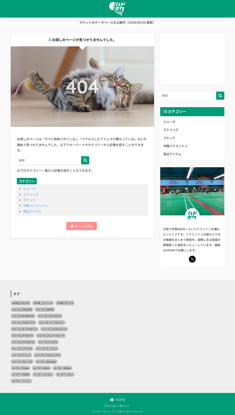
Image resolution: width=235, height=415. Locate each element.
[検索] (85, 160)
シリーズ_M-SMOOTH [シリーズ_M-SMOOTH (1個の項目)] (23, 315)
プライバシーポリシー (117, 406)
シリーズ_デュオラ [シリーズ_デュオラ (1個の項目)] (48, 342)
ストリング (31, 194)
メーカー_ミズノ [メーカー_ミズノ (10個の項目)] (65, 374)
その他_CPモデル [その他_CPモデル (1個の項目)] (20, 302)
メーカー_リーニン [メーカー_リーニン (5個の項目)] (21, 380)
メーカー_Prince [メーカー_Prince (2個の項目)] (20, 368)
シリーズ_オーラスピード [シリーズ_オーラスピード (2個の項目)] (24, 328)
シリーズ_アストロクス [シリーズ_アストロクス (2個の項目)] (49, 315)
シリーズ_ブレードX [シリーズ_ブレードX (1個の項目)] (22, 361)
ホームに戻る (81, 226)
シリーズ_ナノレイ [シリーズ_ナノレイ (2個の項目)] (21, 355)
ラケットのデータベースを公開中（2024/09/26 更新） (117, 22)
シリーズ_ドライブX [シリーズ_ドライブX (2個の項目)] (22, 348)
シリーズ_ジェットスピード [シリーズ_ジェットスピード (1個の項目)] (50, 335)
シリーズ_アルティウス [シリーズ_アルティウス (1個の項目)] (23, 322)
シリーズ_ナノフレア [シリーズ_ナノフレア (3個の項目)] (46, 348)
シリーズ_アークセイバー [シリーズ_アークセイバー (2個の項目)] (51, 322)
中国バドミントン (35, 205)
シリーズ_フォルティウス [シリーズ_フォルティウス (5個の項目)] (47, 355)
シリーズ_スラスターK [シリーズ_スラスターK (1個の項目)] (23, 342)
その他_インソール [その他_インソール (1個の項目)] (43, 302)
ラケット (29, 200)
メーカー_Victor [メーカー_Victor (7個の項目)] (41, 368)
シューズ (29, 188)
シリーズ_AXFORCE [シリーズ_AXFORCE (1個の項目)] (22, 309)
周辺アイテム (32, 211)
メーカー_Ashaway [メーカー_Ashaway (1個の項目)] (46, 361)
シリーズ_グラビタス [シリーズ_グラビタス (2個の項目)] (22, 335)
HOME (117, 399)
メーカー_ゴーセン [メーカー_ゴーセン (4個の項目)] (43, 374)
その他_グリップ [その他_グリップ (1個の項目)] (65, 302)
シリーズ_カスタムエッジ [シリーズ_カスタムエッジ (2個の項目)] (54, 328)
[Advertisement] (192, 58)
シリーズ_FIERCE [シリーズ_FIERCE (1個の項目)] (45, 309)
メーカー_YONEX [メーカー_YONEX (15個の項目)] (20, 374)
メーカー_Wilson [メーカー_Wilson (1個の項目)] (62, 368)
